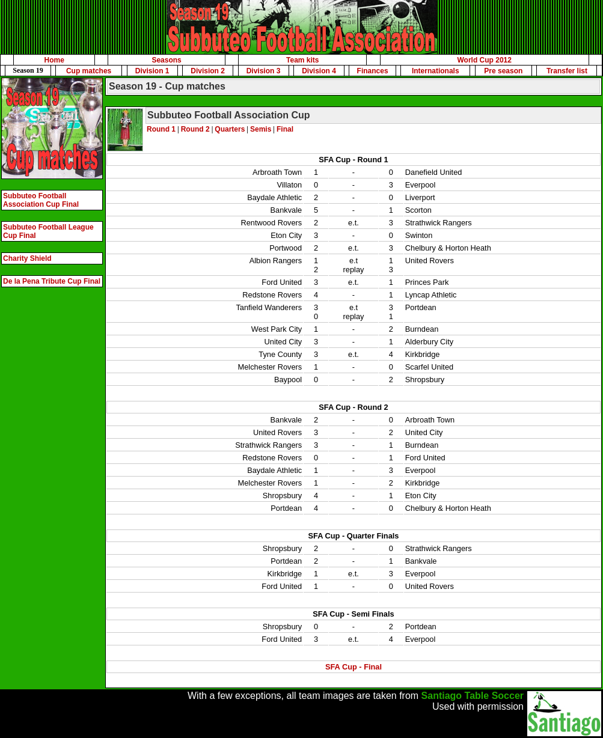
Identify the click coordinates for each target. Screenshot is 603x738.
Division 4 (319, 71)
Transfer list (566, 71)
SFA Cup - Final (353, 666)
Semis (260, 129)
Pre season (503, 71)
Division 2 (208, 71)
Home (54, 60)
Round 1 (161, 129)
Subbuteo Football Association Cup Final (41, 200)
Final (285, 129)
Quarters (230, 129)
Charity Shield (27, 258)
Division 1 (152, 71)
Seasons (166, 60)
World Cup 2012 (484, 60)
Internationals (435, 71)
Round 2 (195, 129)
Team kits (302, 60)
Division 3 (263, 71)
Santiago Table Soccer (472, 696)
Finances (372, 71)
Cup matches (88, 71)
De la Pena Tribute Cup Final (51, 281)
